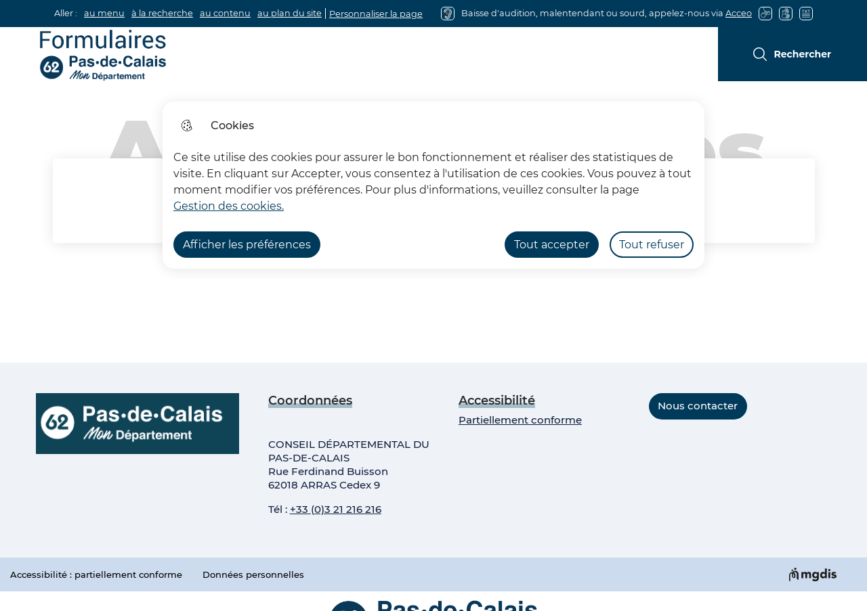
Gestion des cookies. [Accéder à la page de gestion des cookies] (228, 206)
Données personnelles (253, 574)
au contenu (225, 13)
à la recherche (162, 13)
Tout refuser (651, 244)
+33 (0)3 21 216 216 (335, 509)
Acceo (738, 13)
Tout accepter (551, 244)
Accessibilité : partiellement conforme (96, 574)
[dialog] (433, 185)
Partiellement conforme (520, 419)
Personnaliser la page (376, 14)
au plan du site (289, 13)
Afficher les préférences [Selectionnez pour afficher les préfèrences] (247, 244)
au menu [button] (104, 13)
